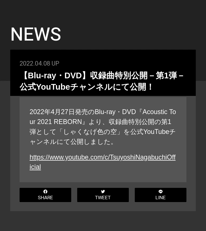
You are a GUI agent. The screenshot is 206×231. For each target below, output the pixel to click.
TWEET (103, 195)
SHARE (45, 195)
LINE (160, 195)
